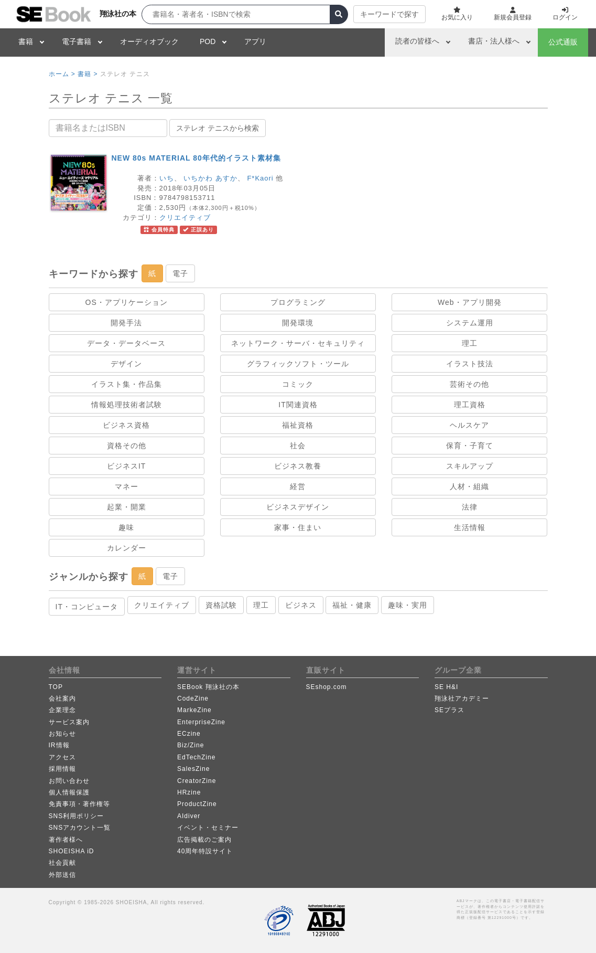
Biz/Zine (190, 745)
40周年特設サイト (205, 851)
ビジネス (301, 605)
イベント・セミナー (208, 827)
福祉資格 (297, 425)
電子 (180, 273)
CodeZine (193, 698)
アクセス (62, 757)
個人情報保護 (69, 792)
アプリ (255, 41)
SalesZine (193, 768)
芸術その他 (469, 384)
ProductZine (197, 804)
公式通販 (563, 42)
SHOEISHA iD (71, 851)
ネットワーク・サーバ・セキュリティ (298, 343)
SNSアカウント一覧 (80, 827)
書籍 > (87, 74)
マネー (126, 486)
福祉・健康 (352, 605)
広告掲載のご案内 (204, 839)
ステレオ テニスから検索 (217, 128)
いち (166, 178)
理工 (470, 343)
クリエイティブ (185, 217)
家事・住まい (297, 527)
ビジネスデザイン (297, 507)
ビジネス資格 (126, 425)
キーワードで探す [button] (389, 14)
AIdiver (188, 816)
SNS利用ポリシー (76, 816)
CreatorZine (196, 781)
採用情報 (62, 768)
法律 (470, 507)
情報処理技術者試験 (126, 404)
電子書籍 (76, 41)
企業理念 (62, 710)
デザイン (126, 363)
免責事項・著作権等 (79, 804)
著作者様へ (66, 839)
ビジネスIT (126, 466)
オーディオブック (149, 41)
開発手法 (126, 323)
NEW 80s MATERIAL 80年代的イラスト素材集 (196, 158)
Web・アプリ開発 (470, 302)
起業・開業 (126, 507)
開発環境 (297, 323)
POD (207, 41)
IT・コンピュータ (87, 606)
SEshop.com (326, 687)
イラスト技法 (469, 363)
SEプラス (449, 710)
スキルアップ (469, 466)
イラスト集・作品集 (126, 384)
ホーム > (62, 74)
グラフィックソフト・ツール (298, 363)
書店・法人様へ (493, 41)
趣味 (126, 527)
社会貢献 (62, 862)
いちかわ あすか (210, 178)
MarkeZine (194, 710)
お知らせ (62, 733)
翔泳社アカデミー (462, 698)
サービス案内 (69, 722)
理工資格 (469, 404)
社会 (298, 445)
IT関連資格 (297, 404)
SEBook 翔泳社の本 (208, 687)
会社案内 (62, 698)
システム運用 (469, 323)
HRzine (189, 792)
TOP (56, 687)
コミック (297, 384)
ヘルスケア (469, 425)
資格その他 (126, 445)
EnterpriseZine (201, 722)
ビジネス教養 (297, 466)
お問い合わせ (69, 781)
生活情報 (469, 527)
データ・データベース (126, 343)
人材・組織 (469, 486)
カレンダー (126, 548)
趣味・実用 (407, 605)
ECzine (189, 733)
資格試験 (221, 605)
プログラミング (298, 302)
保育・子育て (469, 445)
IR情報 (59, 745)
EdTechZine (196, 757)
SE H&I (446, 687)
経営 (298, 486)
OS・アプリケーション (126, 302)
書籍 (25, 41)
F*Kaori (260, 178)
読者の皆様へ (417, 41)
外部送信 (62, 874)
